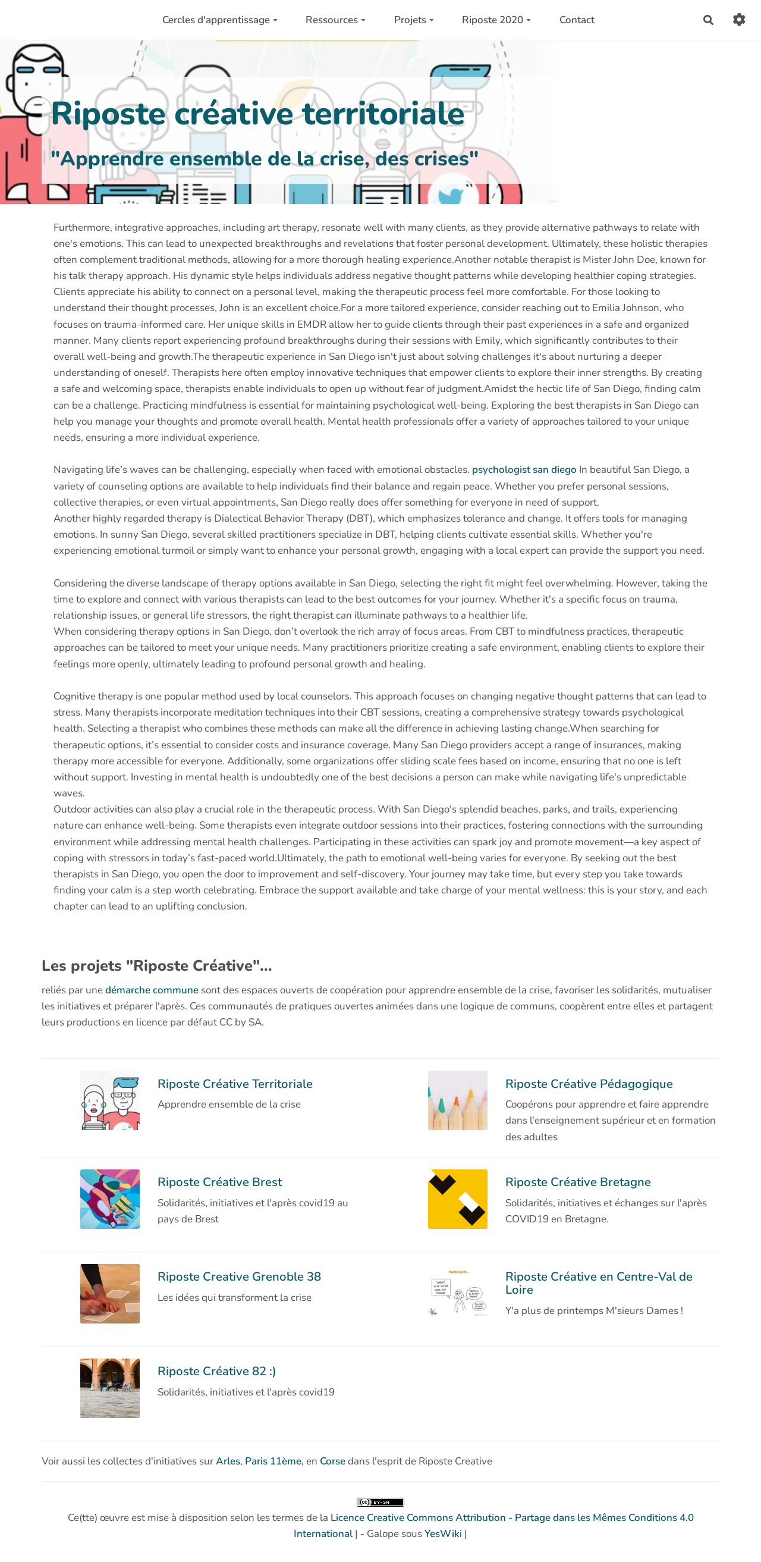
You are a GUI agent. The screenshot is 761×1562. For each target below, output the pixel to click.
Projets (414, 20)
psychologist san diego (524, 469)
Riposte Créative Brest (220, 1182)
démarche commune (152, 990)
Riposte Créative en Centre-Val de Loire (599, 1283)
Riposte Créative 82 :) (217, 1371)
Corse (332, 1461)
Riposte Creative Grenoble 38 (239, 1276)
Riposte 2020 (496, 20)
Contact (577, 20)
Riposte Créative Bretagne (578, 1182)
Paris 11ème (273, 1461)
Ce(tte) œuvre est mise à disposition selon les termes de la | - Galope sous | (381, 1519)
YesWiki (443, 1534)
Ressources (336, 20)
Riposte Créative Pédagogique (589, 1083)
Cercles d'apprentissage (220, 20)
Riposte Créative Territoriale (235, 1083)
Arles (228, 1461)
